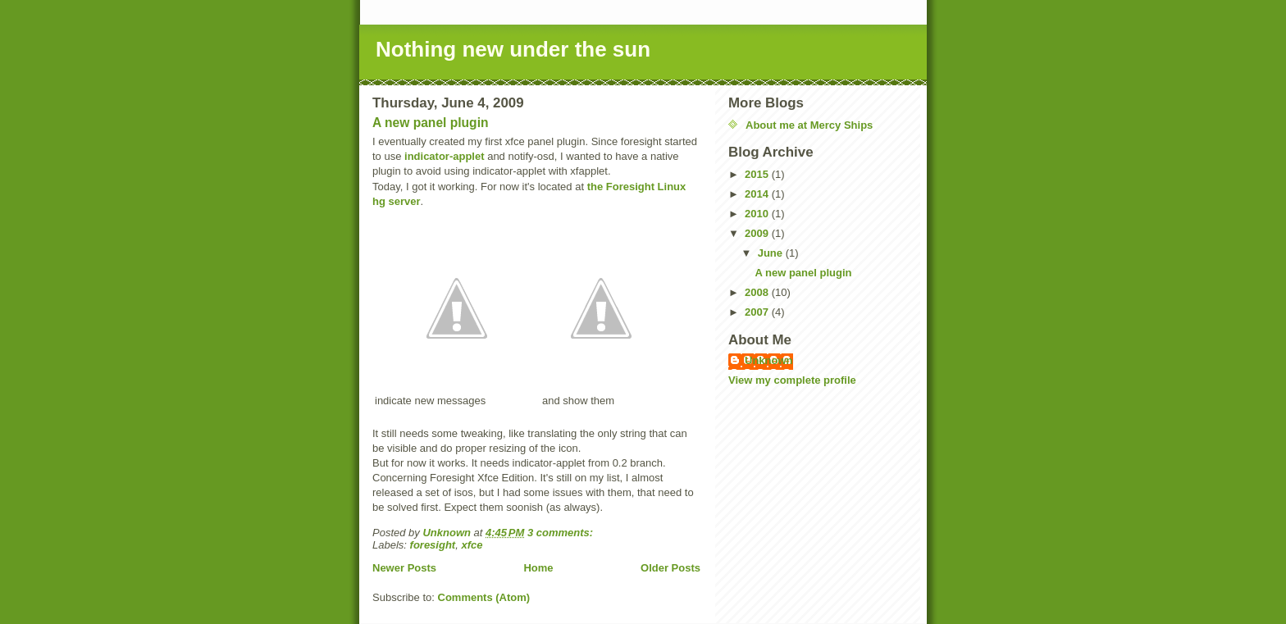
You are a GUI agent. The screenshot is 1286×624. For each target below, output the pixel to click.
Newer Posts (404, 568)
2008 (758, 292)
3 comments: (561, 532)
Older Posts (670, 568)
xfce (471, 545)
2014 (758, 194)
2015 (758, 174)
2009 (758, 233)
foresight (433, 545)
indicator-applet (444, 156)
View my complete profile (792, 380)
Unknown (769, 360)
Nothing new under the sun (513, 49)
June (772, 253)
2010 (758, 213)
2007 (758, 312)
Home (538, 568)
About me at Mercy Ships (809, 125)
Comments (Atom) (484, 597)
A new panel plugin (430, 123)
